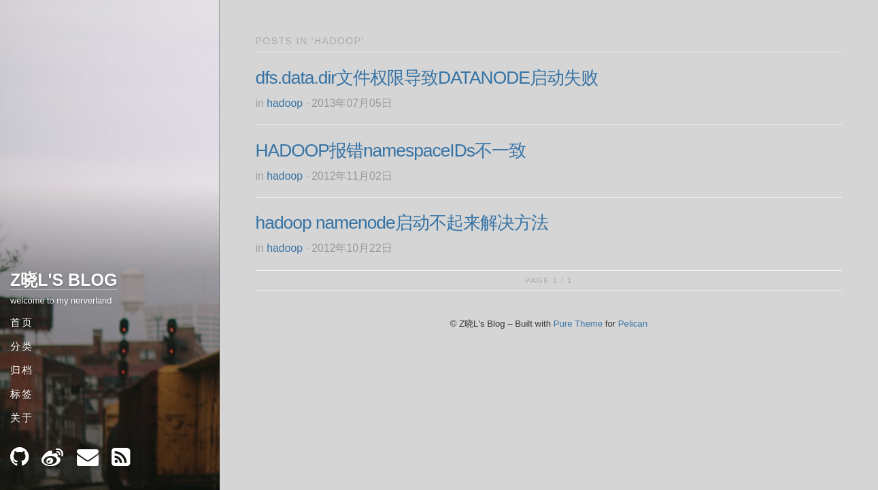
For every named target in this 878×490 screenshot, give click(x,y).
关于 (21, 417)
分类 (21, 346)
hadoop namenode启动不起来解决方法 (402, 222)
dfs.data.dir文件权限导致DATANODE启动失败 (427, 77)
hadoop (285, 103)
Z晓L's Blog (63, 279)
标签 (21, 393)
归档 (21, 370)
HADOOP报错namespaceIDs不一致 (391, 150)
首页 (21, 322)
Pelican (632, 323)
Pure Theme (578, 323)
